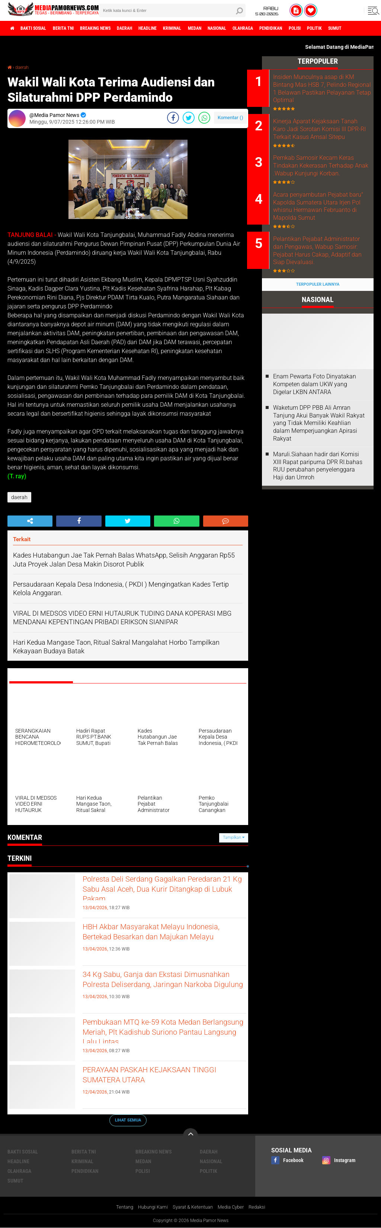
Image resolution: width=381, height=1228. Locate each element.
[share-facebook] (173, 117)
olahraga (297, 28)
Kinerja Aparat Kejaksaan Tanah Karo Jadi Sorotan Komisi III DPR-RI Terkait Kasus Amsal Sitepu (321, 143)
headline (179, 28)
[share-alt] (29, 520)
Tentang (118, 1207)
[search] (172, 10)
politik (208, 1171)
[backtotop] (190, 1135)
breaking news (115, 28)
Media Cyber (234, 1207)
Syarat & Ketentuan (192, 1207)
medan (237, 28)
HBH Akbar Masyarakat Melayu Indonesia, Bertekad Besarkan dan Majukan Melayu (154, 940)
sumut (15, 1180)
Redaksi (263, 1207)
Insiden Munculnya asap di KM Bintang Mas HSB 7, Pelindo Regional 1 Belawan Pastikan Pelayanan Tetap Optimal (324, 92)
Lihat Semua (128, 1119)
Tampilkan (233, 837)
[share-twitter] (189, 117)
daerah (151, 28)
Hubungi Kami (149, 1207)
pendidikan (331, 28)
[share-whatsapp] (204, 117)
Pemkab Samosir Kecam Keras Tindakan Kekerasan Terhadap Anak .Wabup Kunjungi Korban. (323, 189)
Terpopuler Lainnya (317, 324)
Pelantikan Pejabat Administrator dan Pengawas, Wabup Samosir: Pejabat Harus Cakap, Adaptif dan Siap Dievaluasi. (328, 286)
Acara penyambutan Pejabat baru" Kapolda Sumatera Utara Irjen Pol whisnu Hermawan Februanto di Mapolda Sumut (328, 236)
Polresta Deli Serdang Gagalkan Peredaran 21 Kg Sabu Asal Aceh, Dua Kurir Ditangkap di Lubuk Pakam (161, 893)
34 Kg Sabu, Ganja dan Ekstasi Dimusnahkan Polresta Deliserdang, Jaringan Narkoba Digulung (157, 988)
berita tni (76, 28)
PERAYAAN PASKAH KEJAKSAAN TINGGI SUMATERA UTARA (153, 1077)
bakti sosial (40, 28)
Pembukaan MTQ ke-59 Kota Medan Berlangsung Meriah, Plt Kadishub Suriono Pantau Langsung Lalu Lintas (161, 1036)
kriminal (210, 28)
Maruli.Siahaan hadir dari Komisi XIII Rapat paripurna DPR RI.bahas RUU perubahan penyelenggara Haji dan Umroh (317, 505)
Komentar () (230, 117)
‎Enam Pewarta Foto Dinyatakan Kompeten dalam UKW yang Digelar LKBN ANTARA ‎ (314, 424)
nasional (265, 28)
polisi (360, 28)
